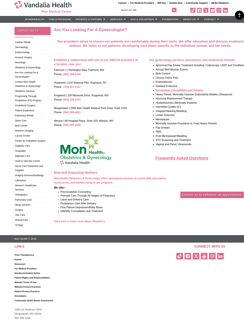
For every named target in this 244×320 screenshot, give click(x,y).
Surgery (19, 210)
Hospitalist (20, 151)
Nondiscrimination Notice (27, 273)
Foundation (170, 19)
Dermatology (21, 47)
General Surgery (23, 57)
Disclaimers (20, 296)
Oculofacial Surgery (25, 105)
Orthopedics (21, 194)
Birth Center (21, 125)
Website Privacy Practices (27, 287)
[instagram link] (218, 10)
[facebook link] (199, 10)
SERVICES (118, 19)
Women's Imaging (24, 130)
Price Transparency (24, 255)
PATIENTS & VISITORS (90, 19)
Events (18, 259)
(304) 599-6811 (72, 112)
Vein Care (20, 215)
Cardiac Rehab (22, 42)
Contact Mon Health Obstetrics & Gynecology (28, 83)
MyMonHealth (34, 19)
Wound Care (21, 220)
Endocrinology (22, 52)
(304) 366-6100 (72, 74)
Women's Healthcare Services (25, 187)
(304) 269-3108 (72, 125)
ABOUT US (191, 19)
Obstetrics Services (25, 91)
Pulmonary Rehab (24, 115)
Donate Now (175, 3)
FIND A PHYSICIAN (60, 19)
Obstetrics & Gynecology (28, 67)
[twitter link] (205, 10)
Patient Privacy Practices (27, 291)
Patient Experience (25, 110)
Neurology (20, 62)
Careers (122, 3)
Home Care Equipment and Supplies (29, 168)
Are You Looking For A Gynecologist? (26, 74)
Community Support (197, 3)
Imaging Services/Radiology (29, 175)
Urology (19, 225)
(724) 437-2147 (72, 87)
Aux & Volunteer (144, 19)
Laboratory (20, 180)
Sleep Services (22, 205)
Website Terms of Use (25, 282)
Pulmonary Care (23, 199)
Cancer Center (22, 135)
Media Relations (220, 3)
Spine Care (21, 120)
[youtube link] (212, 10)
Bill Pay (162, 3)
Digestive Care (22, 156)
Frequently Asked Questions (181, 158)
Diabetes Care (22, 146)
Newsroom (19, 264)
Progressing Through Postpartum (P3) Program (28, 98)
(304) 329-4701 (72, 99)
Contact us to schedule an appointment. (212, 194)
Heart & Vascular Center (27, 161)
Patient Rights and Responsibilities (32, 277)
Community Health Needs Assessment (33, 300)
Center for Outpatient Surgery (30, 140)
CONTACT (211, 19)
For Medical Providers (142, 3)
